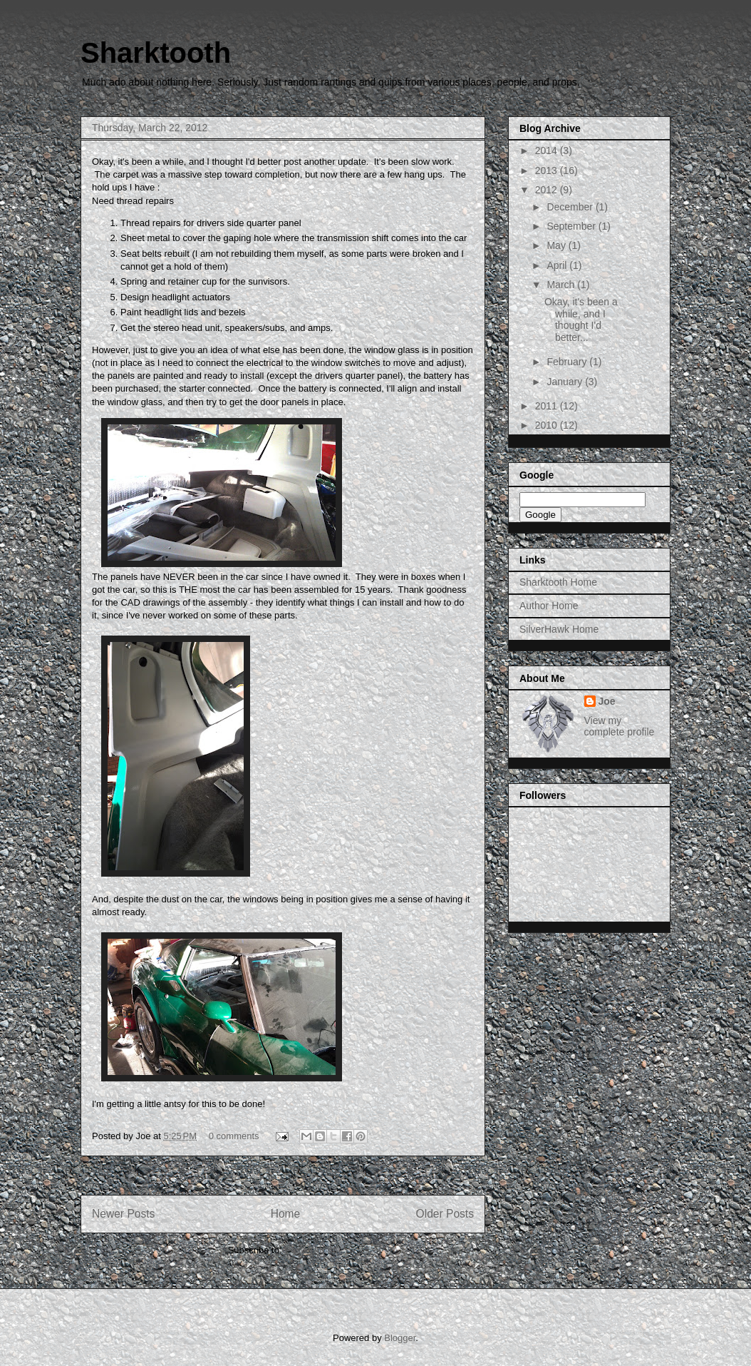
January (566, 381)
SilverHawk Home (559, 629)
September (572, 226)
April (558, 265)
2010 (547, 425)
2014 (547, 150)
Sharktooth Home (558, 582)
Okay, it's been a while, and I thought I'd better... (581, 319)
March (562, 284)
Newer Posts (123, 1214)
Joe (607, 701)
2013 (547, 170)
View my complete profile (619, 726)
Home (286, 1214)
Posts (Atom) (311, 1250)
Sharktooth (156, 52)
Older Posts (445, 1214)
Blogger (399, 1337)
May (557, 245)
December (571, 207)
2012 (547, 189)
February (568, 361)
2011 (547, 406)
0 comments (234, 1136)
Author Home (548, 605)
